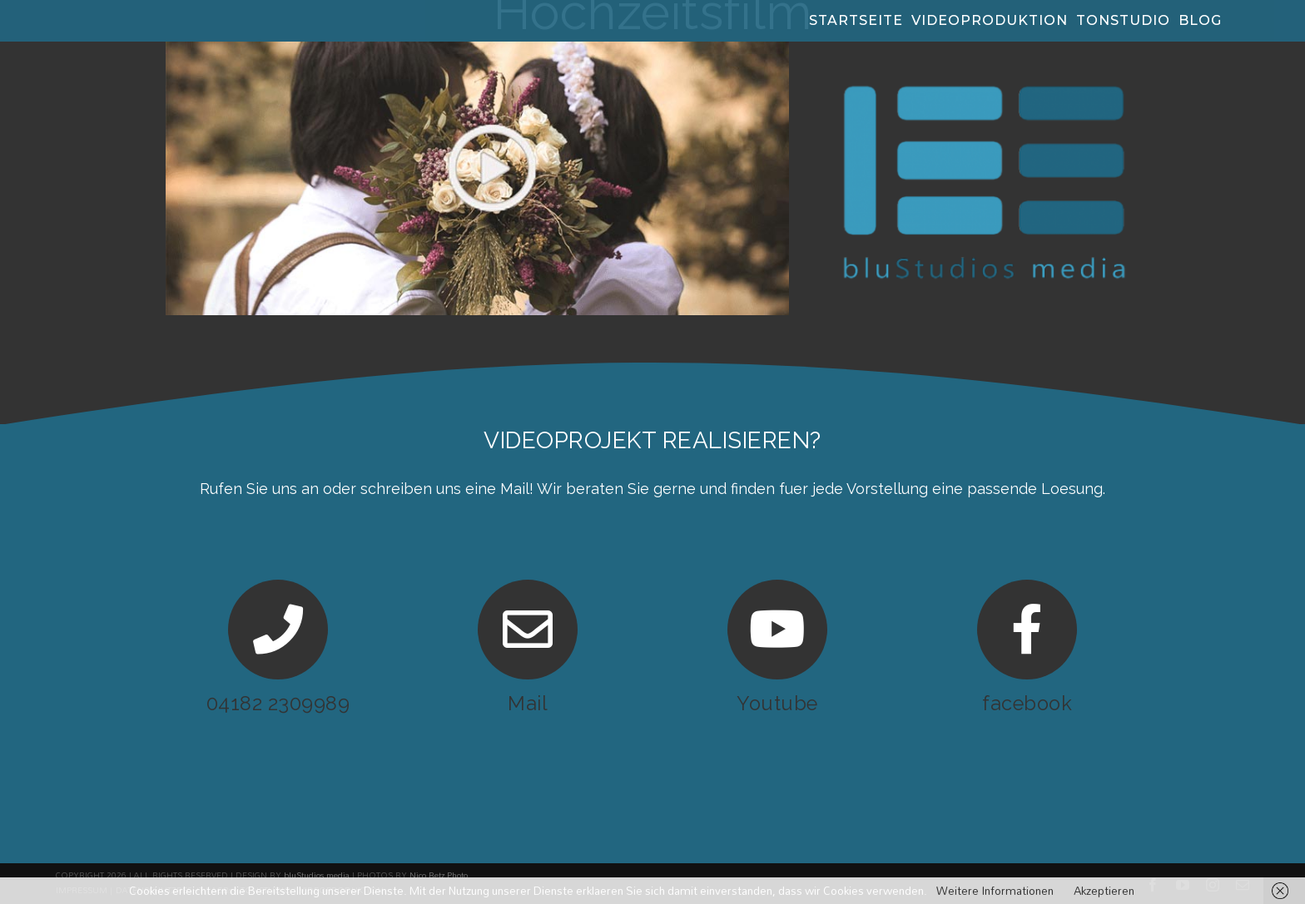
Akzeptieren (1104, 890)
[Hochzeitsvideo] (477, 47)
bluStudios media (317, 875)
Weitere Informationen (995, 890)
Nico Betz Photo (438, 875)
